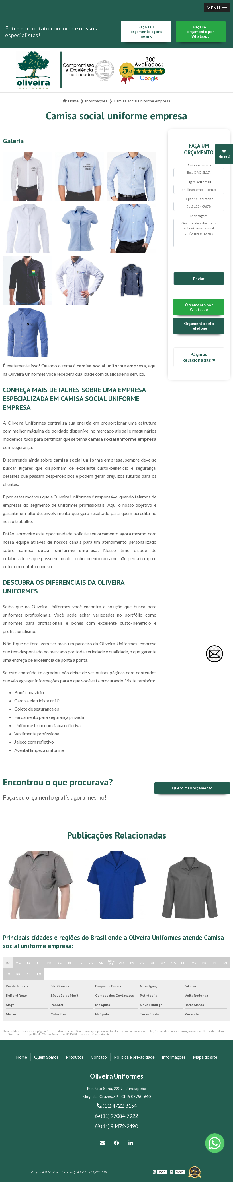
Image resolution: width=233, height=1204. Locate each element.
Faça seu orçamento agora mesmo (146, 31)
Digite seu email (199, 182)
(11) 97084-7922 (116, 1116)
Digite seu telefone (199, 199)
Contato (99, 1057)
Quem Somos (46, 1057)
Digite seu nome (199, 165)
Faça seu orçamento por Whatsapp (200, 31)
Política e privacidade (134, 1057)
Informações (174, 1057)
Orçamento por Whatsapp (199, 307)
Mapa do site (205, 1057)
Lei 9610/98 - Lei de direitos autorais (85, 1034)
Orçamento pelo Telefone (199, 325)
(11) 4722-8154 (117, 1105)
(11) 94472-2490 (116, 1126)
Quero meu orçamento (192, 788)
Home (21, 1057)
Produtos (75, 1057)
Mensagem (199, 216)
